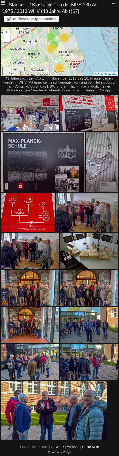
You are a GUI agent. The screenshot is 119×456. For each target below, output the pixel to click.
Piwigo (67, 452)
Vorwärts (73, 447)
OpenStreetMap (107, 74)
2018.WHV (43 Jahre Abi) (43, 11)
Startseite (18, 4)
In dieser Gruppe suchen (35, 19)
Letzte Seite (90, 447)
